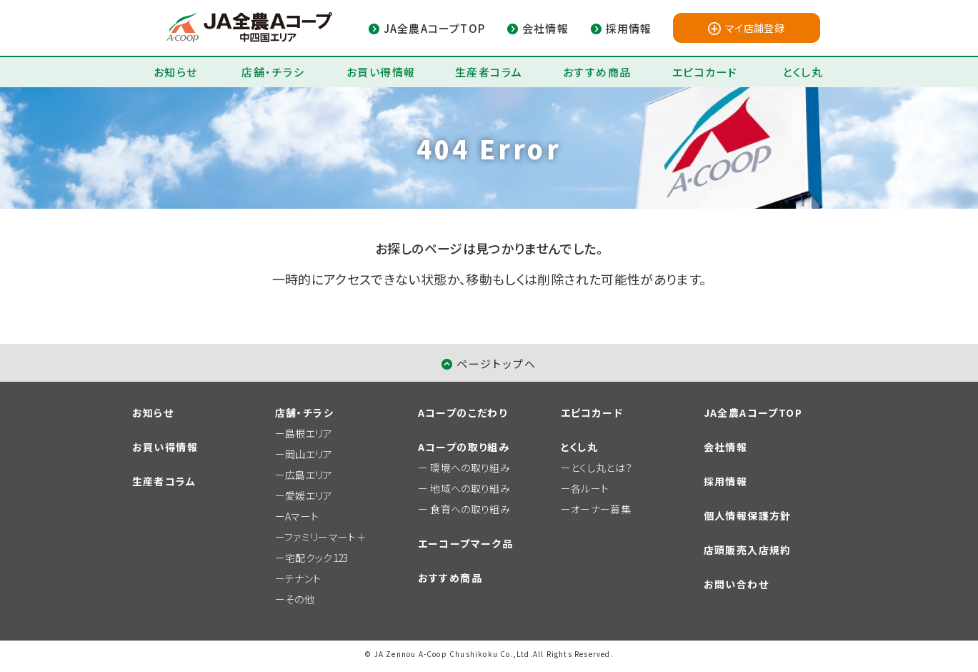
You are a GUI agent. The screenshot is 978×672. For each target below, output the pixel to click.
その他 (299, 599)
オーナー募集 (601, 509)
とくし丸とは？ (602, 467)
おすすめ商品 (597, 71)
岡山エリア (309, 454)
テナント (303, 578)
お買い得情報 (381, 71)
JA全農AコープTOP (753, 412)
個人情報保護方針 (748, 515)
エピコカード (705, 71)
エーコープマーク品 (466, 543)
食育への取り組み (470, 509)
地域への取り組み (470, 488)
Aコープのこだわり (463, 412)
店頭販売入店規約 (748, 550)
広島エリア (309, 475)
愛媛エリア (309, 495)
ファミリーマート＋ (325, 537)
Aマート (302, 516)
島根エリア (309, 433)
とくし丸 (802, 71)
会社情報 (726, 447)
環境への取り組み (470, 467)
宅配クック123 (317, 557)
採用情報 (726, 481)
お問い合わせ (736, 584)
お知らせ (176, 71)
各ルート (590, 488)
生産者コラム (489, 71)
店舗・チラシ (272, 71)
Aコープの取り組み (464, 447)
